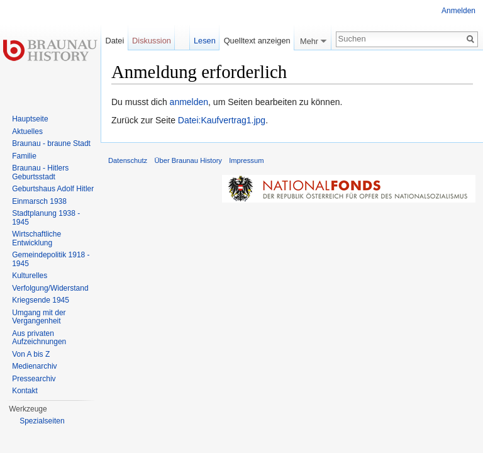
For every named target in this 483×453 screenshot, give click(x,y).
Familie (24, 156)
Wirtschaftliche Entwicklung (36, 238)
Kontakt (25, 390)
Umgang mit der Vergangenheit (38, 317)
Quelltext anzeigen (257, 40)
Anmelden (458, 10)
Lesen (205, 40)
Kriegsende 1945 (40, 300)
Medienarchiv (34, 366)
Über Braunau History (188, 160)
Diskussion (151, 40)
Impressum (246, 160)
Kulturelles (29, 275)
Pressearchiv (33, 378)
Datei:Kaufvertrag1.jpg (221, 120)
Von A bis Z (31, 354)
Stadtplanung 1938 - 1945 (46, 217)
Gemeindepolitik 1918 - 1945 (50, 259)
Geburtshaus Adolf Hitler (53, 188)
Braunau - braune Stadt (51, 143)
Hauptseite (30, 119)
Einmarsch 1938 (39, 201)
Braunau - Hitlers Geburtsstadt (40, 172)
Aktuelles (27, 131)
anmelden (189, 102)
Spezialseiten (41, 421)
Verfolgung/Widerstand (50, 288)
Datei (114, 40)
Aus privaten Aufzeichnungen (39, 338)
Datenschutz (127, 160)
